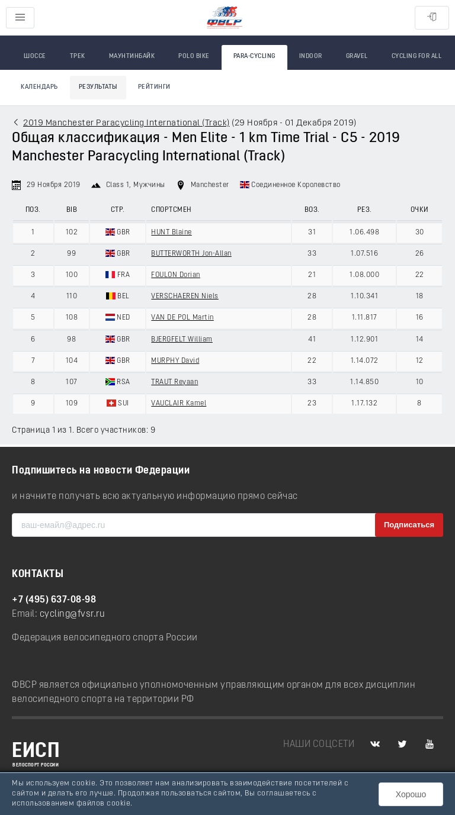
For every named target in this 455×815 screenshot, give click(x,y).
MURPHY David (175, 361)
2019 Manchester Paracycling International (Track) (126, 123)
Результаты (98, 87)
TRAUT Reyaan (174, 382)
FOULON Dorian (175, 275)
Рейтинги (154, 87)
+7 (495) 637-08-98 (54, 600)
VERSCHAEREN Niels (185, 296)
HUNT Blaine (171, 232)
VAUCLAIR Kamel (178, 403)
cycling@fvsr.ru (72, 614)
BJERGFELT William (182, 339)
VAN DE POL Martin (182, 317)
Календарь (39, 87)
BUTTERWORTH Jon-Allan (191, 253)
